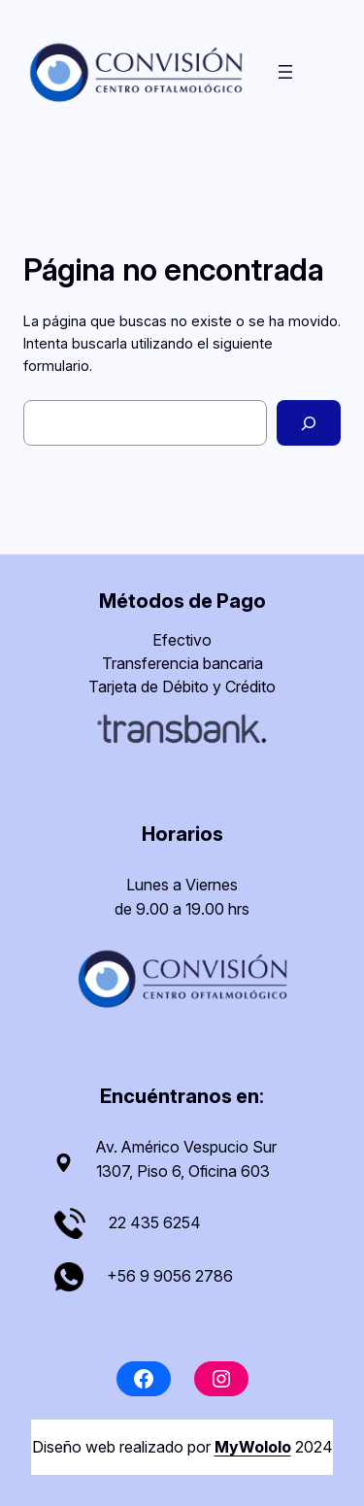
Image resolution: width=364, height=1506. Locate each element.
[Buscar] (309, 423)
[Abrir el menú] (285, 72)
